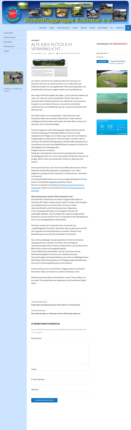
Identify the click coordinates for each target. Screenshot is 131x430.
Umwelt (6, 51)
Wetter (92, 28)
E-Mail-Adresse (38, 379)
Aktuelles (35, 40)
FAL (112, 28)
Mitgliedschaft (9, 46)
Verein (51, 28)
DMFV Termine (103, 28)
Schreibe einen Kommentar (69, 53)
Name (34, 369)
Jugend (75, 28)
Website (34, 389)
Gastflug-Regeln (10, 37)
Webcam (84, 28)
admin (52, 53)
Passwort (100, 57)
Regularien (8, 42)
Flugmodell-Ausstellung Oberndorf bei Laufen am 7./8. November (60, 303)
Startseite (42, 28)
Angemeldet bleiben (118, 61)
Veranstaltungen (63, 28)
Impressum (120, 28)
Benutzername (102, 53)
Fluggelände (8, 33)
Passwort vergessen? (116, 63)
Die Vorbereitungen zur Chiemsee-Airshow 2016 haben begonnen (60, 311)
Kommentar (36, 338)
